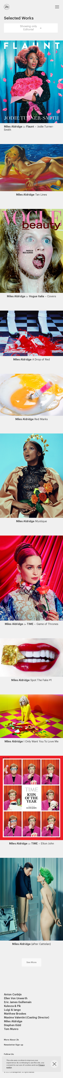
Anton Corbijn (13, 994)
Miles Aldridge (13, 1021)
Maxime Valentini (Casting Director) (26, 1017)
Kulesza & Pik (12, 1006)
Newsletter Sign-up (13, 1045)
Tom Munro (11, 1029)
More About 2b (11, 1040)
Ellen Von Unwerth (15, 998)
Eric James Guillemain (18, 1002)
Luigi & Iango (12, 1010)
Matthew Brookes (15, 1013)
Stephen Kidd (12, 1025)
